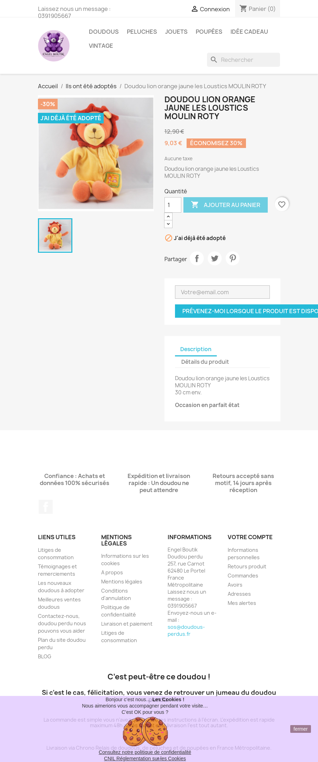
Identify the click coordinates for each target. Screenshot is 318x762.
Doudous (104, 31)
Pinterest (233, 258)
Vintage (101, 46)
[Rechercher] (243, 60)
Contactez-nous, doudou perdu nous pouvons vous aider (62, 623)
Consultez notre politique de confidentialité (145, 752)
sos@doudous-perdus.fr (186, 630)
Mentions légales (121, 581)
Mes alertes (242, 603)
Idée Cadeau (249, 31)
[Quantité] (172, 205)
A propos (112, 572)
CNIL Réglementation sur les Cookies (145, 758)
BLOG (44, 656)
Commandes (243, 575)
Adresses (239, 593)
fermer (300, 729)
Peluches (142, 31)
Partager (197, 258)
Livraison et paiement (126, 623)
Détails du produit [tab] (205, 362)
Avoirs (235, 584)
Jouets (176, 31)
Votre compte (250, 537)
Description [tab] (196, 349)
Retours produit (247, 566)
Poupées (209, 31)
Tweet (215, 258)
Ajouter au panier (225, 204)
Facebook (46, 507)
